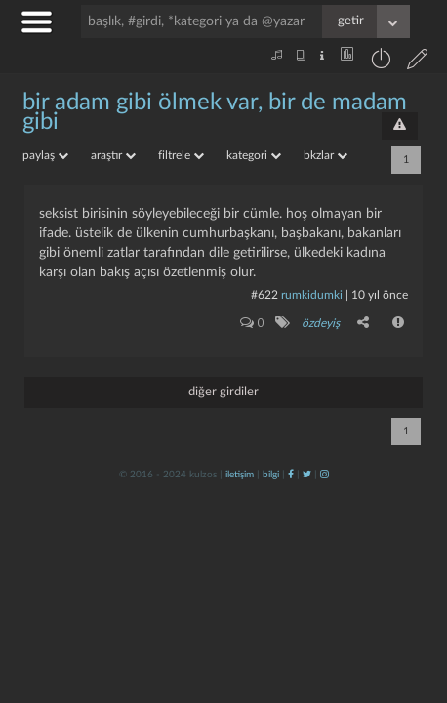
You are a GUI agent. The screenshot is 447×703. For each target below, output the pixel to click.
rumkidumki (312, 295)
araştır (113, 155)
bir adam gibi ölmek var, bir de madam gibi (214, 112)
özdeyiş (321, 323)
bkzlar (325, 155)
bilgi (271, 474)
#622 (264, 295)
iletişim (239, 474)
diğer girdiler (223, 392)
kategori (253, 155)
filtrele (181, 155)
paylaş (45, 155)
